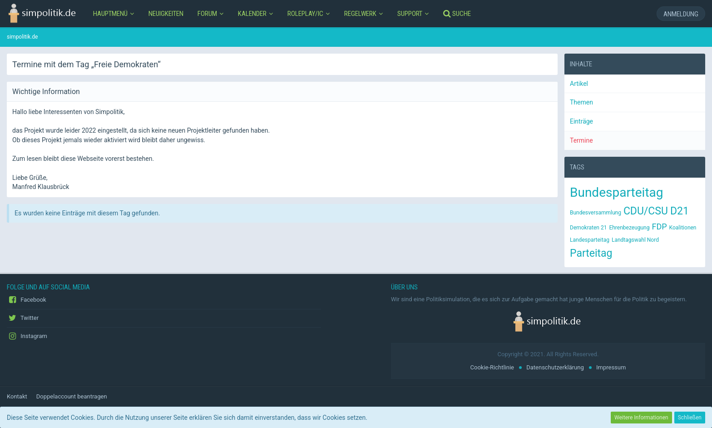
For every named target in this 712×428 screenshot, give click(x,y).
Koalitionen (683, 227)
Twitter (23, 318)
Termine (581, 140)
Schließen (690, 417)
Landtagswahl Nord (635, 240)
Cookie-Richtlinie (492, 367)
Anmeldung (680, 14)
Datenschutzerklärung (555, 367)
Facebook (26, 299)
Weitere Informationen (641, 417)
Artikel (579, 83)
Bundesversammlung (595, 212)
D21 (679, 211)
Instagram (27, 336)
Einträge (581, 121)
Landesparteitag (589, 240)
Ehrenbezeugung (629, 227)
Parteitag (591, 253)
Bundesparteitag (616, 192)
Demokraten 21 (588, 227)
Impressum (611, 367)
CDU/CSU (645, 211)
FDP (659, 226)
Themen (581, 102)
